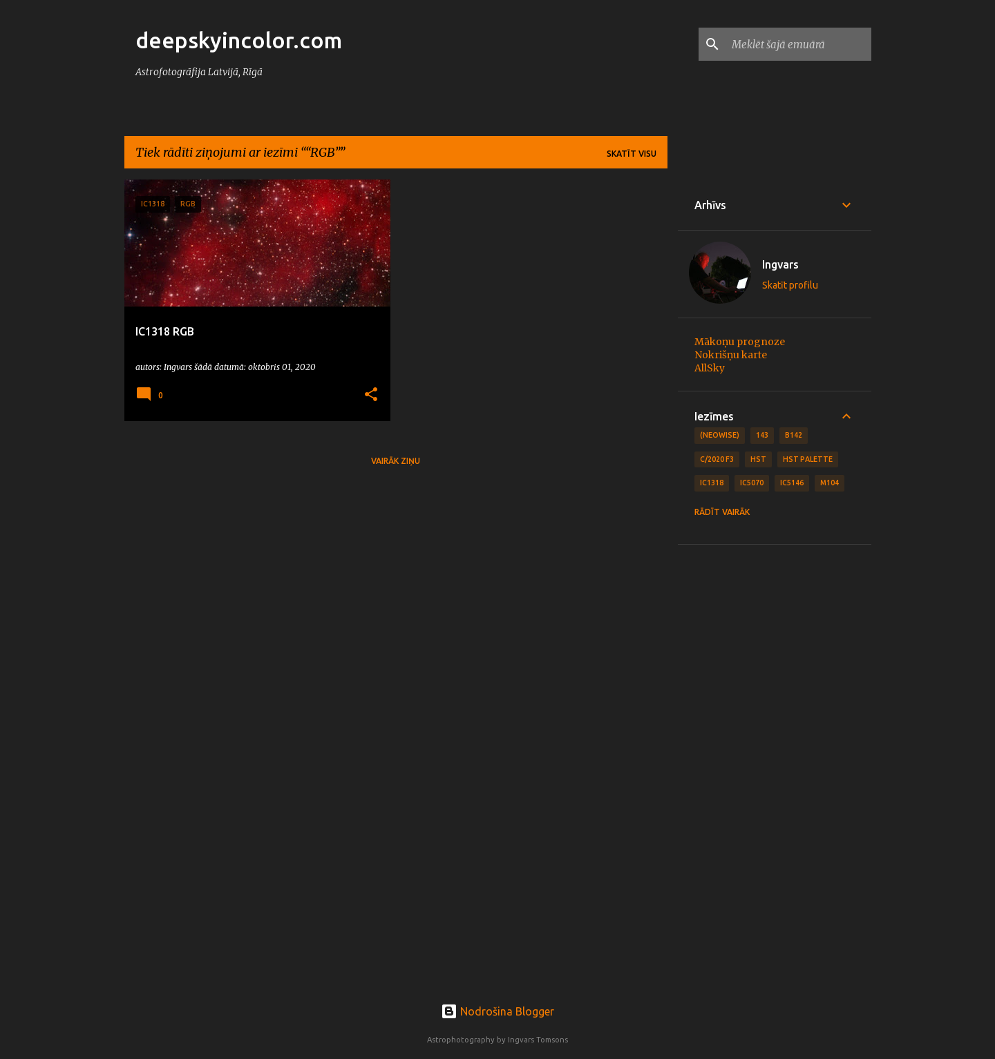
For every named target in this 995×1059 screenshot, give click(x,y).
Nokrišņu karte (730, 355)
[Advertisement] (774, 768)
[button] (371, 395)
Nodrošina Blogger (497, 1011)
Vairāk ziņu (395, 460)
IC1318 (711, 482)
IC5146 (792, 482)
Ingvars (780, 264)
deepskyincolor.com (238, 40)
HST (758, 459)
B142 (793, 435)
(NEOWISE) (719, 435)
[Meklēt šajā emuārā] (798, 44)
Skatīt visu (631, 153)
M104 (829, 482)
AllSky (709, 368)
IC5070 (752, 482)
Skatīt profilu (790, 285)
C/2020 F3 (717, 459)
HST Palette (808, 459)
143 (762, 435)
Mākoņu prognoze (739, 342)
